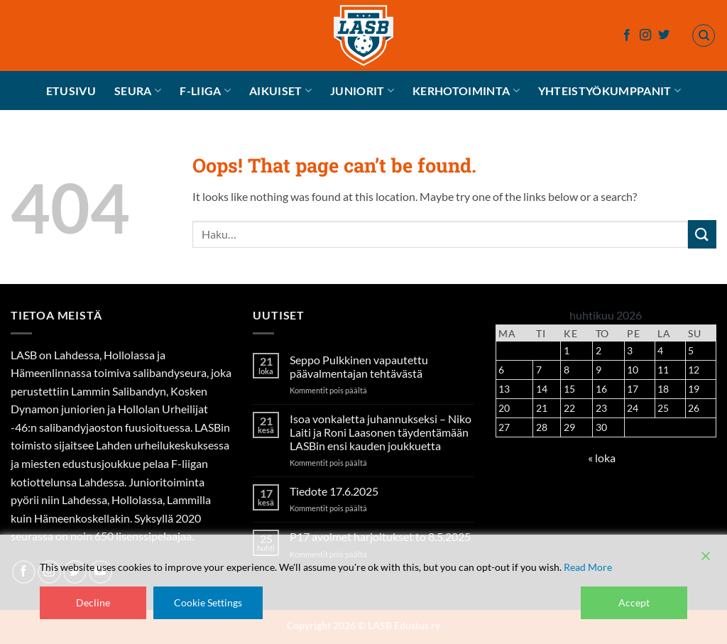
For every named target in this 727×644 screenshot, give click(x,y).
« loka (602, 457)
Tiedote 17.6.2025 (334, 491)
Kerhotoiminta (466, 91)
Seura (137, 91)
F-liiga (205, 91)
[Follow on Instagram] (645, 35)
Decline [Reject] (93, 602)
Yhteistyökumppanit (609, 91)
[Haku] (703, 35)
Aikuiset (280, 91)
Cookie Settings (208, 602)
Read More (588, 567)
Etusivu (71, 90)
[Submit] (702, 234)
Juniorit (362, 91)
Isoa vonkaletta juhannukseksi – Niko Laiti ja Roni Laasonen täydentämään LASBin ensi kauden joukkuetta (380, 432)
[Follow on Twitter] (663, 35)
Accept (634, 602)
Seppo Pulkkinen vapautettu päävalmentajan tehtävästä (359, 366)
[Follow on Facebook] (627, 35)
